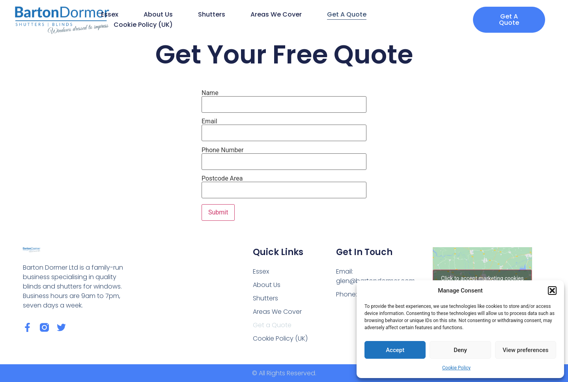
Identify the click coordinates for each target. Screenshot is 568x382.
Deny (460, 350)
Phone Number (284, 156)
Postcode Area (284, 184)
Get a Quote (346, 14)
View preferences (525, 350)
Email (284, 127)
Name (284, 99)
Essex (109, 14)
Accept (395, 350)
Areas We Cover (276, 14)
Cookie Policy (456, 368)
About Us (158, 14)
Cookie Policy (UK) (143, 24)
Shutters (211, 14)
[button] (552, 290)
